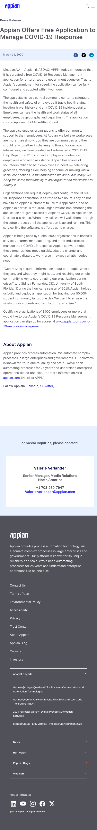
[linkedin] (91, 54)
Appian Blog (18, 643)
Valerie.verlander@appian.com (50, 491)
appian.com (11, 378)
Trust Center (19, 626)
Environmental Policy (25, 602)
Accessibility (19, 610)
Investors (16, 659)
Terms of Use (19, 593)
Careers (15, 651)
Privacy (15, 618)
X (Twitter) (47, 386)
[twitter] (83, 54)
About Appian (19, 635)
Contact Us (18, 585)
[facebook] (75, 54)
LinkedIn (32, 386)
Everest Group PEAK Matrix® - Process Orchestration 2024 (47, 723)
